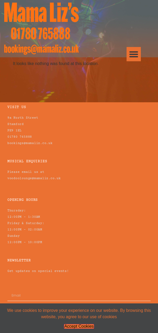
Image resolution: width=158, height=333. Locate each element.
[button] (134, 51)
